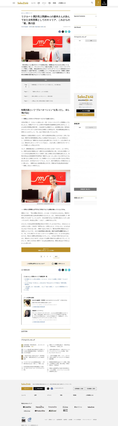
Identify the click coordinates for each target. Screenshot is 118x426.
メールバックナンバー (85, 107)
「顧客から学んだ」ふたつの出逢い (40, 91)
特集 (49, 3)
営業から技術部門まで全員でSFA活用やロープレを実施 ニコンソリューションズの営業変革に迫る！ (59, 370)
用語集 (54, 3)
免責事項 (65, 419)
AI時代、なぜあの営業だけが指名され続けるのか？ (84, 167)
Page (25, 91)
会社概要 (70, 419)
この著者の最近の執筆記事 (38, 306)
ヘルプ (46, 419)
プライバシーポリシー (87, 419)
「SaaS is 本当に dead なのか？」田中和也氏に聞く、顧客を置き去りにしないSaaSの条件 (34, 357)
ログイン (85, 114)
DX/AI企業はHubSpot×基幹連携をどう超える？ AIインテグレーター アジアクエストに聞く (34, 368)
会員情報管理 (59, 419)
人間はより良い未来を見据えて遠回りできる (42, 101)
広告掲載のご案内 (91, 388)
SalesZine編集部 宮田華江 (27, 26)
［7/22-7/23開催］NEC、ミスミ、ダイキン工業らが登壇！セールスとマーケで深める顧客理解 (59, 357)
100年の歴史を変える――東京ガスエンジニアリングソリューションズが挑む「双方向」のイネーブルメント (59, 351)
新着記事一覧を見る (85, 189)
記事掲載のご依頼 (79, 388)
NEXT (57, 256)
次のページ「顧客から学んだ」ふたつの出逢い (45, 249)
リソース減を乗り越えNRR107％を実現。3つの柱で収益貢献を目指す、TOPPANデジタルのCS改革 (34, 351)
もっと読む (26, 289)
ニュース (33, 3)
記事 (39, 3)
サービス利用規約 (77, 419)
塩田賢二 (42, 26)
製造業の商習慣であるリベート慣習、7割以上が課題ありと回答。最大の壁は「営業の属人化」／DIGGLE (59, 363)
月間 (91, 40)
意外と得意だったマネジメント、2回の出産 (42, 96)
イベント (44, 3)
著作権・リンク (52, 419)
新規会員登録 (85, 111)
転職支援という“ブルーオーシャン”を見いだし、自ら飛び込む (46, 84)
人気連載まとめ (62, 3)
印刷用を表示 (25, 269)
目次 (57, 80)
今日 (80, 40)
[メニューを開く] (14, 3)
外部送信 (95, 419)
